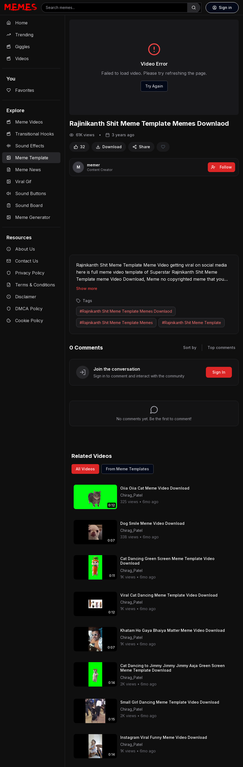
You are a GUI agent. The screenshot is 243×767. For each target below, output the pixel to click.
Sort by (189, 347)
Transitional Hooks (30, 134)
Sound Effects (25, 145)
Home (17, 22)
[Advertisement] (154, 216)
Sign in (222, 7)
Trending (20, 34)
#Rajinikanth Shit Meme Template (191, 322)
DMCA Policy (25, 308)
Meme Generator (28, 217)
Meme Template (27, 157)
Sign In (218, 372)
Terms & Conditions (31, 284)
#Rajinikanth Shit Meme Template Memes (116, 322)
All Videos (85, 469)
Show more (86, 288)
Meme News (24, 169)
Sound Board (25, 205)
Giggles (18, 46)
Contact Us (22, 261)
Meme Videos (25, 122)
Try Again (154, 86)
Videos (18, 58)
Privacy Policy (25, 273)
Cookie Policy (25, 320)
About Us (21, 249)
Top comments (221, 347)
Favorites (20, 90)
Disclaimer (21, 296)
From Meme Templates (127, 469)
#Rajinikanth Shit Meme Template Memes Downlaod (126, 311)
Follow (221, 167)
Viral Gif (19, 181)
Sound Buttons (26, 193)
